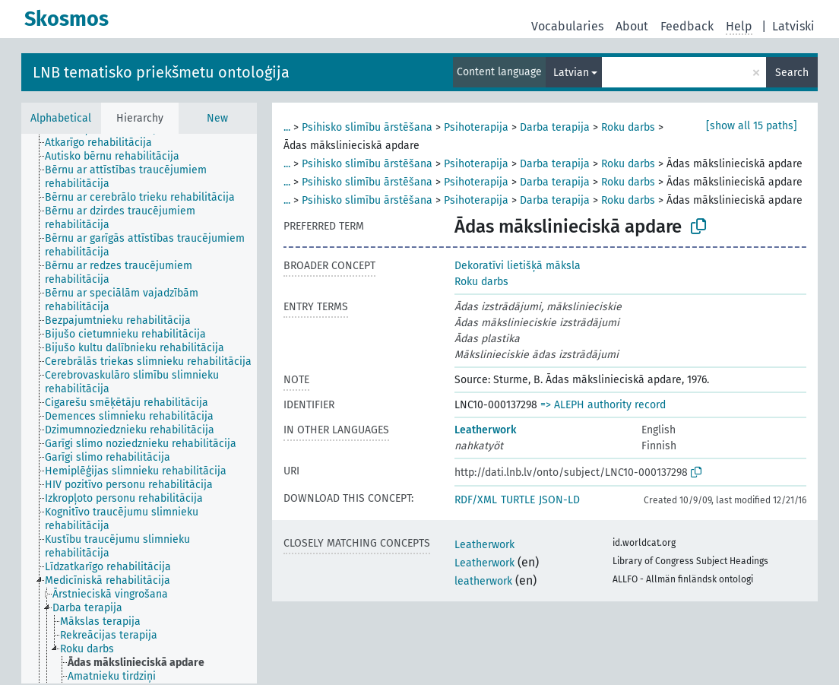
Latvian (571, 72)
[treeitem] (105, 143)
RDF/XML (475, 499)
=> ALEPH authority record (603, 404)
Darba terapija (555, 127)
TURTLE (518, 499)
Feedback (687, 26)
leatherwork (483, 581)
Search (792, 72)
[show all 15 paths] (751, 125)
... (286, 127)
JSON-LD (559, 499)
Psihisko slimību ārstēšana (367, 127)
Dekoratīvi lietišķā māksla (517, 265)
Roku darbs (628, 127)
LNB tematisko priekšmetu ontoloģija (161, 72)
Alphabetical (60, 118)
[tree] (139, 408)
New (217, 118)
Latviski (793, 26)
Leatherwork (485, 429)
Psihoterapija (476, 127)
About (632, 26)
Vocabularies (567, 26)
